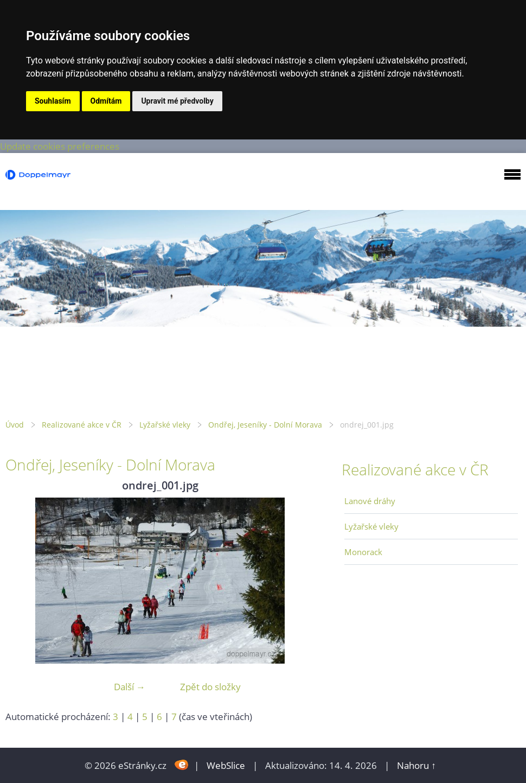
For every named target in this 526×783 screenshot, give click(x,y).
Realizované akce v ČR (81, 424)
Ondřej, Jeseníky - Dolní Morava (265, 424)
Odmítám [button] (106, 101)
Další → (129, 686)
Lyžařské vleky (164, 424)
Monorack (363, 551)
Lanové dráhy (369, 500)
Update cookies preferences (59, 146)
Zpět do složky (210, 686)
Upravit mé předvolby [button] (177, 101)
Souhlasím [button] (53, 101)
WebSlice (226, 765)
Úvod (14, 424)
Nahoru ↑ (416, 765)
